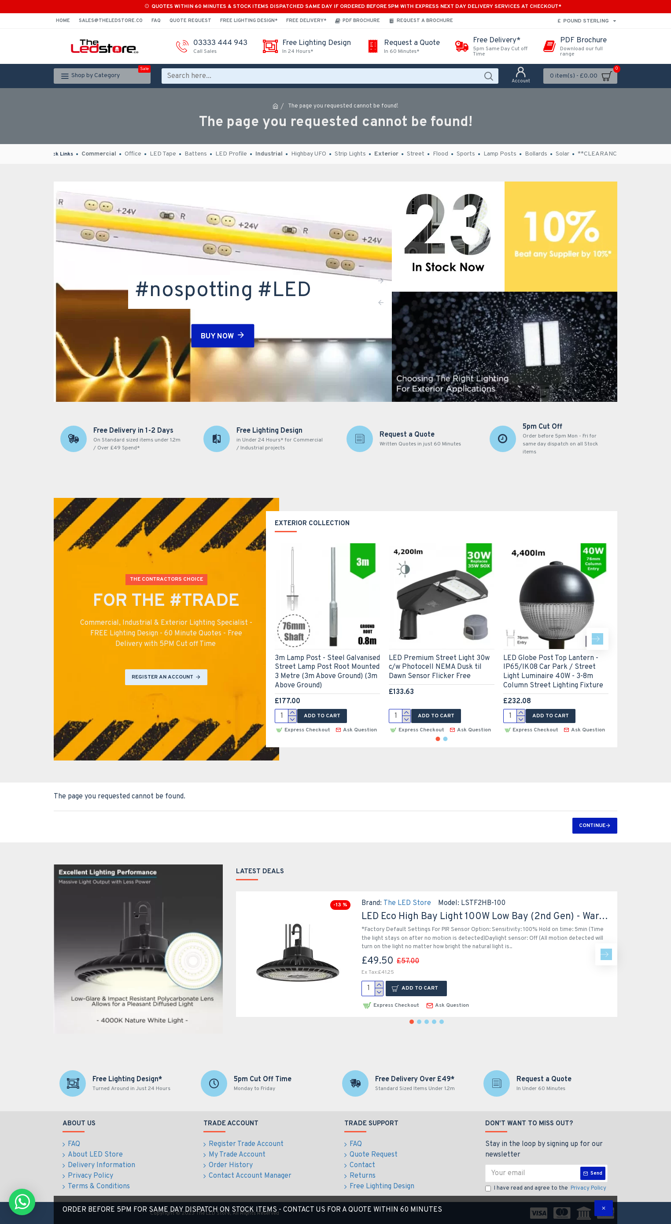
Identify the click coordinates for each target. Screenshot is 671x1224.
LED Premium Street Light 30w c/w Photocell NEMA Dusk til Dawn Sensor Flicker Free (439, 667)
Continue (592, 825)
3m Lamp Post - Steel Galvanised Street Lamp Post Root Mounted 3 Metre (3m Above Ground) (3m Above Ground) (327, 672)
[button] (597, 639)
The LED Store (407, 903)
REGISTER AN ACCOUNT (162, 677)
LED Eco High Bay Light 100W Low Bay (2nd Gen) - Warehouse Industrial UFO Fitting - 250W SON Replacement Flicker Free (486, 917)
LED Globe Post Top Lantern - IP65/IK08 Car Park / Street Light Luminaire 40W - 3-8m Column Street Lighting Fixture (553, 672)
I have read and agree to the (546, 1188)
